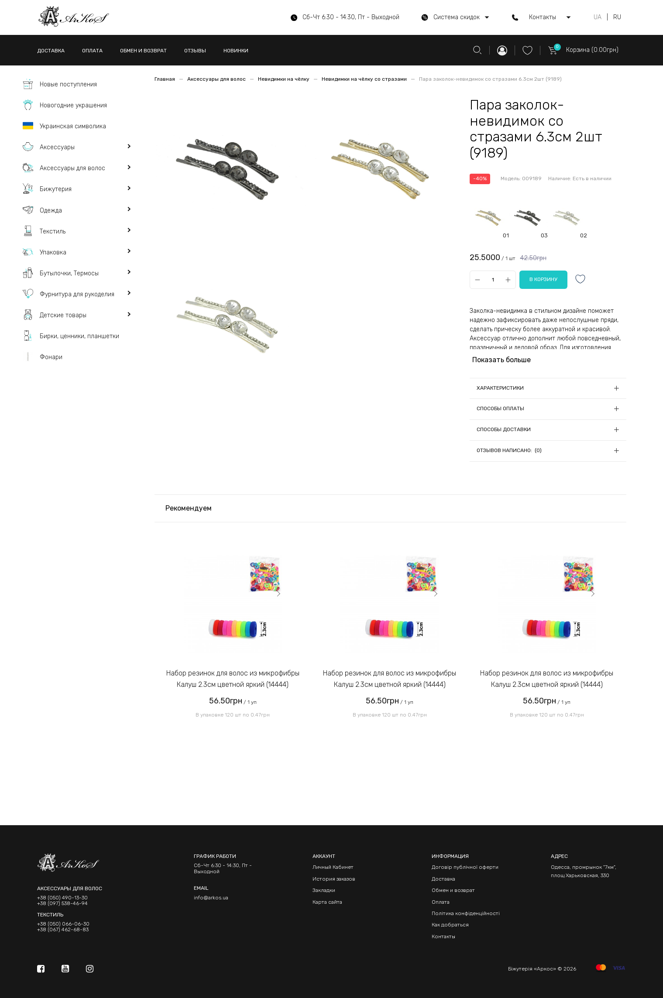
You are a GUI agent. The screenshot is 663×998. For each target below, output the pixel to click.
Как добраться (450, 925)
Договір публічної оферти (465, 867)
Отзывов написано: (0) (509, 450)
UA (597, 17)
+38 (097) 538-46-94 (62, 903)
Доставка (443, 879)
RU (617, 17)
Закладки (324, 890)
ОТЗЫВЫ (195, 51)
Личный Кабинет (333, 867)
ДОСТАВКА (51, 51)
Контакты (443, 936)
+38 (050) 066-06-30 (63, 924)
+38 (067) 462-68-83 (63, 930)
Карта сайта (327, 902)
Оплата (441, 902)
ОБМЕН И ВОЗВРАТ (143, 51)
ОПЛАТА (92, 51)
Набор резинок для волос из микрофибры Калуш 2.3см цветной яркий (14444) (232, 679)
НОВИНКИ (235, 51)
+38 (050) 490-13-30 (62, 898)
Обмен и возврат (453, 890)
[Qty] (492, 280)
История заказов (334, 879)
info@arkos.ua (211, 898)
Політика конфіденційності (466, 913)
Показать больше (501, 360)
